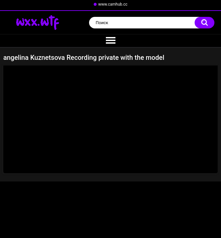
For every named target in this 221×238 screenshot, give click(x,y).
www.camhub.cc (113, 4)
